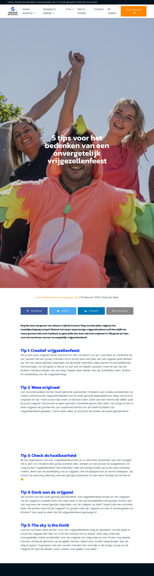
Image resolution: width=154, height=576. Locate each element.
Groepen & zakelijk (49, 11)
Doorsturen (121, 311)
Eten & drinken (81, 11)
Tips (76, 297)
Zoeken (112, 13)
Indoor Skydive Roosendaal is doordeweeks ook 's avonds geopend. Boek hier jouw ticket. (53, 2)
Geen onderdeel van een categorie (54, 297)
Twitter (65, 311)
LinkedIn (93, 311)
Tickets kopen (134, 10)
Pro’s (68, 9)
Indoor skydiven (28, 11)
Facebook (36, 311)
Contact (98, 9)
